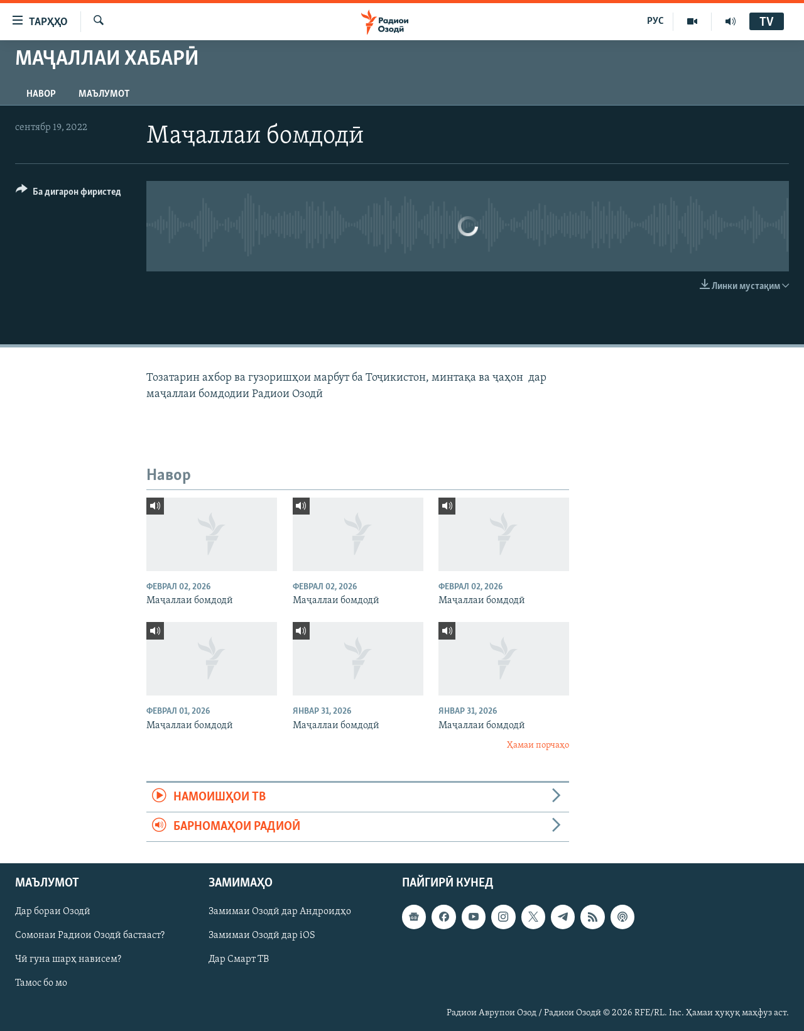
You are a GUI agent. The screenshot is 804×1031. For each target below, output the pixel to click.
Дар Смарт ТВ (239, 960)
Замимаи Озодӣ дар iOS (262, 936)
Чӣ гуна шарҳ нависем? (68, 960)
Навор (41, 94)
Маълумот (104, 94)
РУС (655, 21)
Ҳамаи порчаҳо (538, 745)
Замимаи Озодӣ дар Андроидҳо (280, 912)
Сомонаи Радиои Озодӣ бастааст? (90, 936)
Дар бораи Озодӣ (52, 912)
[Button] (68, 194)
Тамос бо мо (41, 984)
